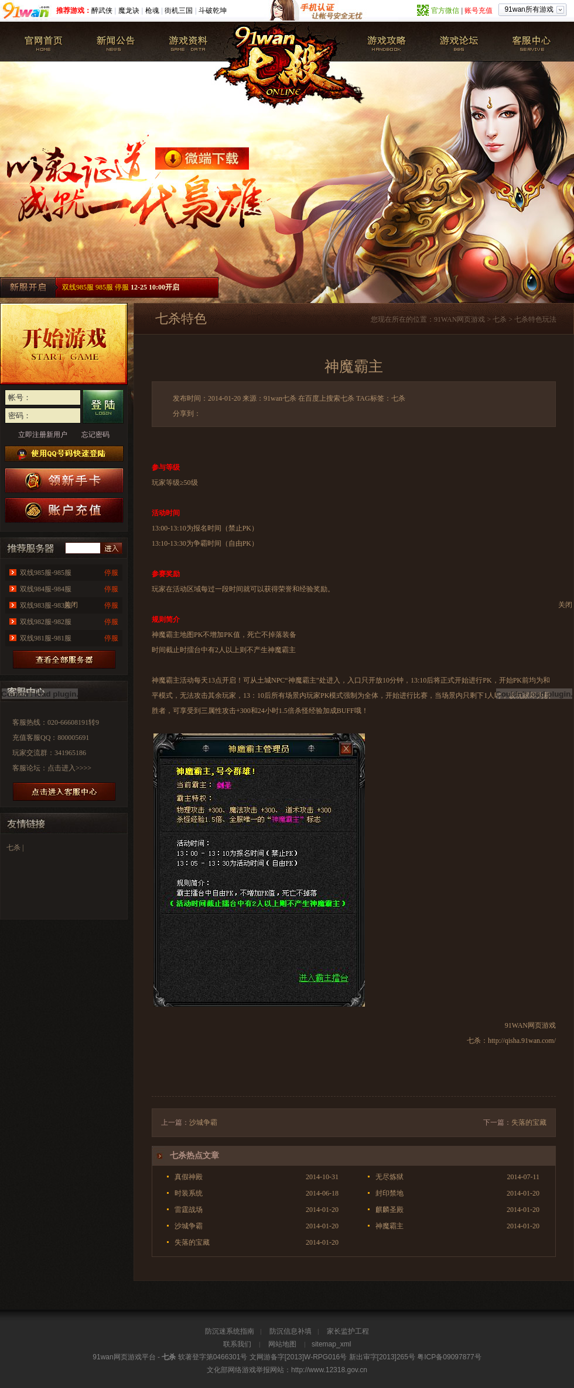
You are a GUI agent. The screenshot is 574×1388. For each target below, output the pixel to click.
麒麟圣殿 (389, 1210)
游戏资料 (188, 41)
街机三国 (179, 10)
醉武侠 (101, 10)
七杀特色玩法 (535, 319)
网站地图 (282, 1344)
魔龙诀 (128, 10)
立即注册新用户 (42, 434)
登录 (103, 406)
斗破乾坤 (213, 10)
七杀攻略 (386, 41)
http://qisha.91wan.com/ (522, 1040)
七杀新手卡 (64, 480)
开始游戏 (64, 344)
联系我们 (237, 1344)
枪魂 (152, 10)
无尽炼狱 (389, 1177)
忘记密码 (95, 434)
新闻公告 (116, 41)
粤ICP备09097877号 (449, 1357)
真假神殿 (189, 1177)
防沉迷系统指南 (229, 1331)
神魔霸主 (389, 1226)
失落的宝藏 (528, 1122)
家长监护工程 (348, 1331)
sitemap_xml (331, 1344)
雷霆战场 (189, 1210)
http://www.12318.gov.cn (329, 1370)
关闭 (565, 605)
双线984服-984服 (45, 589)
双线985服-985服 (45, 573)
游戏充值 (64, 510)
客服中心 (530, 41)
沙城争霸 (203, 1122)
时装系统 (189, 1193)
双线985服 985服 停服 (95, 287)
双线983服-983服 (45, 605)
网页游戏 (471, 319)
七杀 (44, 41)
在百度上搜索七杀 (326, 398)
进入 (111, 548)
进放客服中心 (64, 792)
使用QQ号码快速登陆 (64, 453)
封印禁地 (389, 1193)
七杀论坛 (458, 41)
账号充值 (478, 10)
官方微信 (445, 10)
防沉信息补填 (290, 1331)
